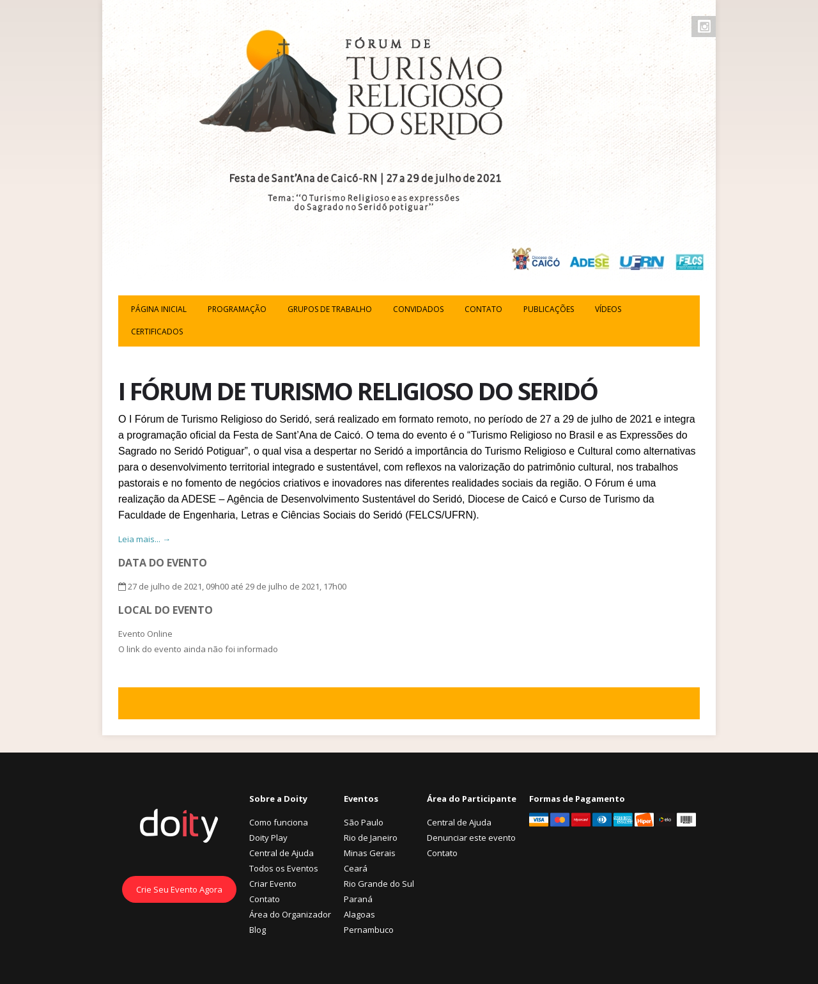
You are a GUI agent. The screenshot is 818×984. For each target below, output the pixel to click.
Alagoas (359, 914)
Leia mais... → (144, 539)
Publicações (548, 309)
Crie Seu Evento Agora (179, 889)
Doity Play (268, 837)
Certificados (157, 331)
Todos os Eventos (283, 868)
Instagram (704, 26)
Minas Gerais (370, 853)
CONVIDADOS (418, 309)
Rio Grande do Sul (379, 883)
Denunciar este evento (471, 837)
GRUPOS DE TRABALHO (330, 309)
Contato (264, 899)
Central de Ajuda (281, 853)
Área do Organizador (290, 914)
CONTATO (483, 309)
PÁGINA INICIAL (159, 309)
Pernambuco (369, 929)
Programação (237, 309)
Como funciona (278, 822)
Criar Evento (273, 883)
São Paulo (363, 822)
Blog (257, 929)
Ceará (355, 868)
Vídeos (608, 309)
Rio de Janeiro (370, 837)
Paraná (358, 899)
